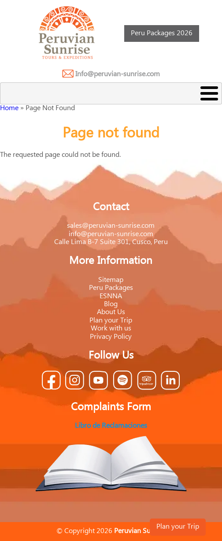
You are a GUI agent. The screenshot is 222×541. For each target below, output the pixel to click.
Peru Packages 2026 (161, 33)
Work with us (111, 328)
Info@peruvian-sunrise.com (117, 74)
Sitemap (110, 280)
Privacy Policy (111, 336)
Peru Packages (111, 288)
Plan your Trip (177, 526)
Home (9, 108)
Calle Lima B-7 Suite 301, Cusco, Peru (111, 242)
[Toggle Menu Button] (111, 93)
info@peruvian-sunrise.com (111, 234)
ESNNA (111, 296)
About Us (111, 312)
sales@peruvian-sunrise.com (111, 225)
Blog (111, 304)
